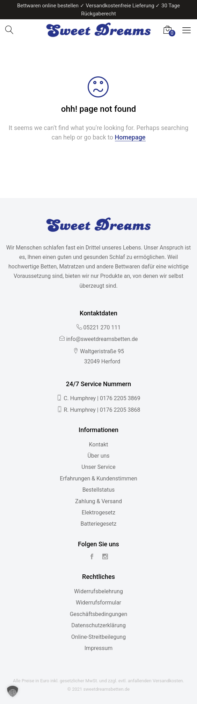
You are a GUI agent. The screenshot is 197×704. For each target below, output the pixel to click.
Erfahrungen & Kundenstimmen (98, 478)
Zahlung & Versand (98, 501)
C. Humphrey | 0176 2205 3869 (102, 398)
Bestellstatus (98, 489)
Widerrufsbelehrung (98, 591)
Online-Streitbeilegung (98, 637)
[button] (12, 691)
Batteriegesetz (99, 523)
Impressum (99, 648)
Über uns (98, 455)
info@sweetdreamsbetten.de (102, 339)
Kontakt (98, 444)
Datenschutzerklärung (98, 625)
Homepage (130, 137)
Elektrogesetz (99, 512)
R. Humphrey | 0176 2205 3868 (102, 409)
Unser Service (98, 467)
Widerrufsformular (98, 602)
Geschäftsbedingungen (98, 614)
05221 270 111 (102, 327)
